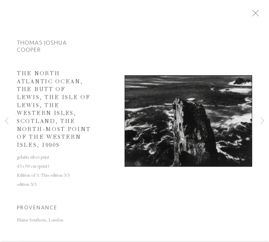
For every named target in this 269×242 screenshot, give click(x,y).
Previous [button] (6, 121)
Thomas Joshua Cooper (42, 47)
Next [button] (262, 121)
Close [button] (258, 15)
